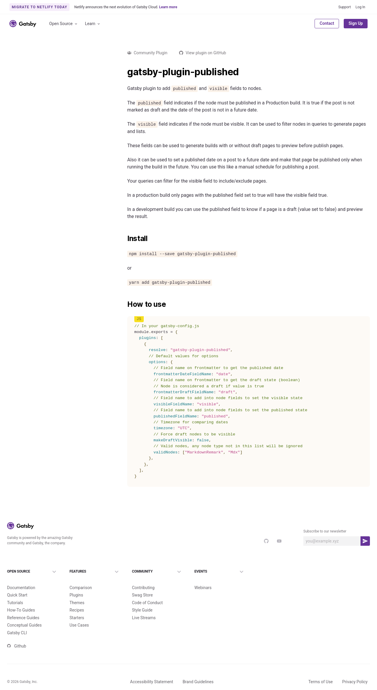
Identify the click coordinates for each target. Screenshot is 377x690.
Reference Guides (23, 617)
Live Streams (144, 617)
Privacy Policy (355, 681)
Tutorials (15, 602)
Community (157, 571)
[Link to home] (22, 23)
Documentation (21, 587)
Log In (360, 7)
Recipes (77, 610)
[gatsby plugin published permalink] (124, 72)
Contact (327, 23)
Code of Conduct (147, 602)
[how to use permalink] (124, 304)
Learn (93, 23)
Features (95, 571)
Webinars (202, 587)
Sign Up (355, 23)
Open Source (63, 23)
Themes (77, 602)
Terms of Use (320, 681)
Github (16, 646)
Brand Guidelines (198, 681)
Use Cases (79, 625)
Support (344, 7)
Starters (77, 617)
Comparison (81, 587)
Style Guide (142, 610)
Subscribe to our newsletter (324, 531)
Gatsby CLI (17, 632)
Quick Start (17, 595)
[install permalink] (124, 238)
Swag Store (142, 595)
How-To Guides (21, 610)
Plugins (76, 595)
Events (219, 571)
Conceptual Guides (24, 625)
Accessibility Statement (151, 681)
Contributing (143, 587)
